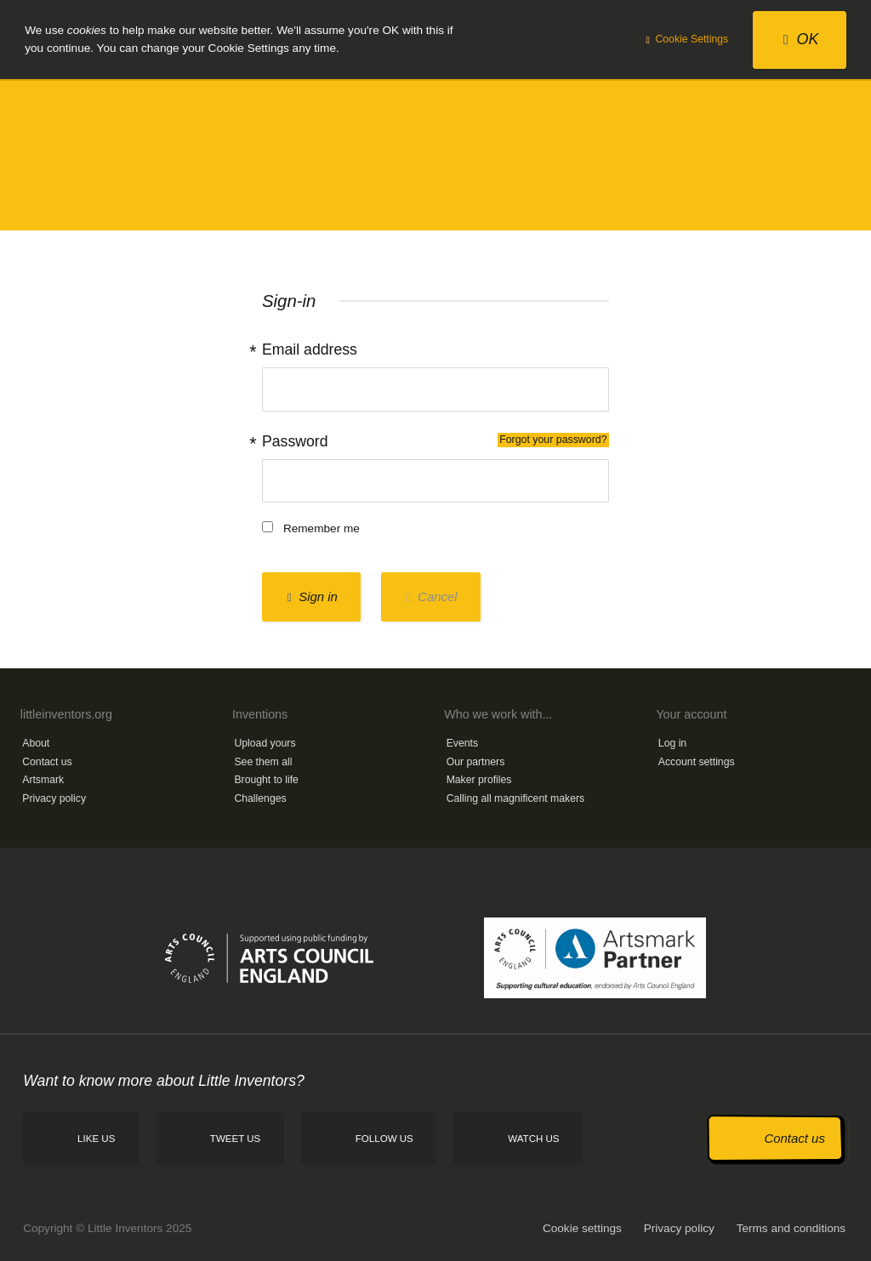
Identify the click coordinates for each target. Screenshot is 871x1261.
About (35, 743)
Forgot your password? (552, 440)
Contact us (46, 762)
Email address (309, 349)
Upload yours (264, 743)
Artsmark (43, 780)
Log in (672, 743)
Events (462, 743)
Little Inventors (435, 155)
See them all (263, 762)
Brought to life (266, 780)
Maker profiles (479, 780)
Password (435, 442)
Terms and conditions (791, 1228)
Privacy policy (54, 798)
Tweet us (235, 1138)
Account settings (696, 762)
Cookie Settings (687, 39)
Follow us (384, 1138)
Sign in (312, 596)
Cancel (432, 596)
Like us (96, 1138)
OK (801, 39)
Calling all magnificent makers (516, 798)
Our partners (476, 762)
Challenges (260, 798)
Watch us (533, 1138)
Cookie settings (582, 1228)
